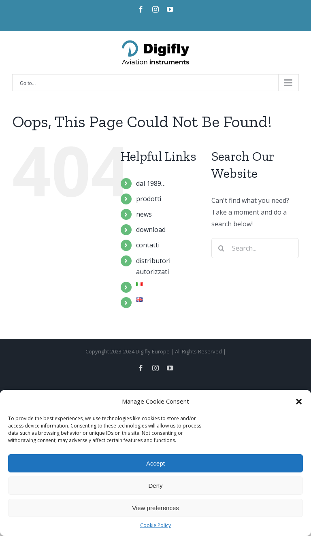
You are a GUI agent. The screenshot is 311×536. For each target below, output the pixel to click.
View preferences (155, 507)
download (151, 229)
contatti (148, 244)
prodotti (148, 198)
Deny (155, 485)
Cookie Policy (155, 525)
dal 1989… (151, 183)
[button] (299, 402)
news (144, 214)
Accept (155, 463)
